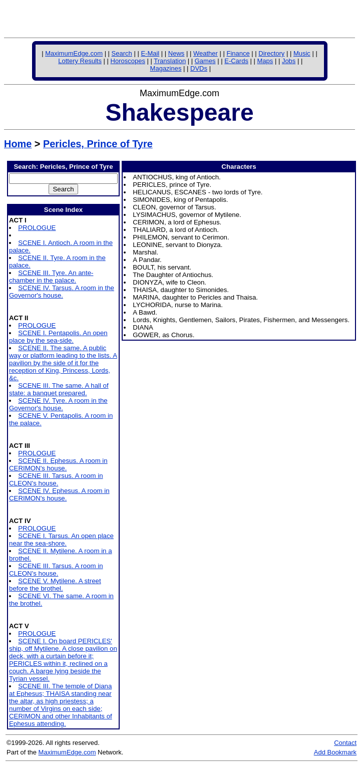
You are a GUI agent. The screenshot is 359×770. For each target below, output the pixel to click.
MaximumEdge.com (74, 53)
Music (301, 53)
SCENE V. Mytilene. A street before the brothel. (55, 584)
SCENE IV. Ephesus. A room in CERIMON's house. (59, 494)
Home (18, 143)
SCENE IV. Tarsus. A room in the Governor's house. (61, 291)
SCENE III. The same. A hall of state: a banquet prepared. (59, 389)
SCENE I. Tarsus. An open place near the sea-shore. (61, 539)
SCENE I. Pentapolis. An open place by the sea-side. (58, 336)
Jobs (288, 61)
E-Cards (236, 61)
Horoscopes (128, 61)
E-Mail (150, 53)
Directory (271, 53)
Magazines (166, 68)
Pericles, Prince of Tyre (98, 143)
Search (122, 53)
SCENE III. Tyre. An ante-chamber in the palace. (51, 276)
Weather (205, 53)
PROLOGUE (37, 227)
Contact (345, 742)
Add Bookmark (335, 752)
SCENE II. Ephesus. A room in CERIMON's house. (58, 464)
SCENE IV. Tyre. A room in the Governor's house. (58, 404)
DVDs (198, 68)
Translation (170, 61)
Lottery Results (80, 61)
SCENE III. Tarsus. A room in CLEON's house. (56, 479)
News (176, 53)
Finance (237, 53)
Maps (265, 61)
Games (205, 61)
